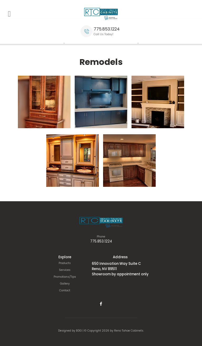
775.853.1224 (107, 29)
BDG (79, 331)
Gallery (65, 284)
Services (64, 270)
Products (65, 263)
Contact (64, 290)
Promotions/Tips (65, 277)
